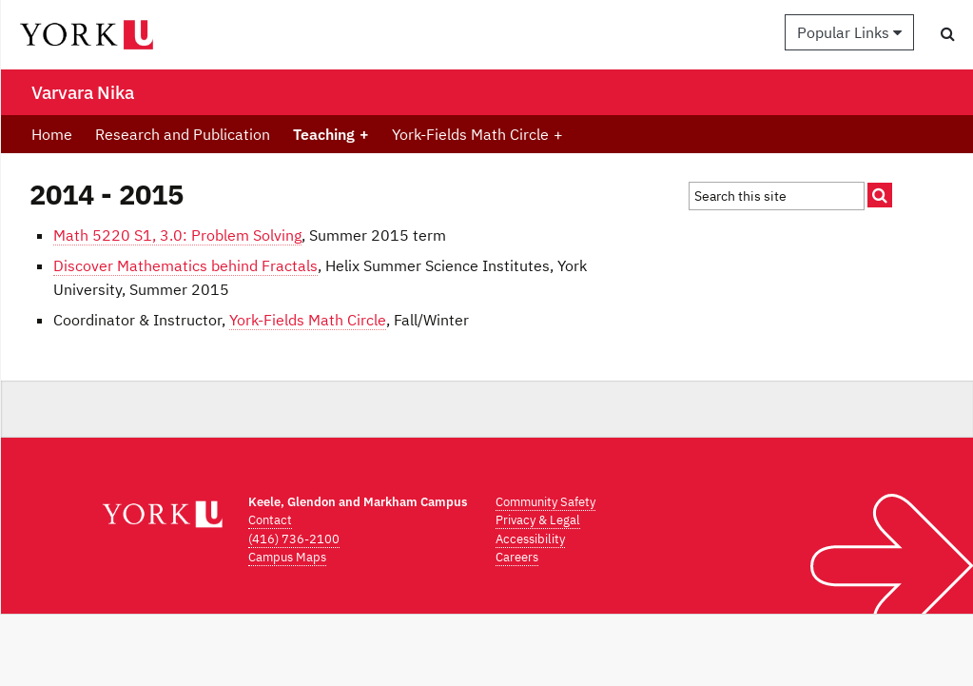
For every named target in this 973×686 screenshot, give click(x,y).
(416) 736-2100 (294, 539)
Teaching (331, 134)
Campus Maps (287, 557)
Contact (270, 520)
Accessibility (530, 539)
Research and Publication (182, 134)
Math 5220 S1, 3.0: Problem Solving (177, 235)
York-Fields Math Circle (477, 134)
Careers (517, 557)
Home (51, 134)
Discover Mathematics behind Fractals (185, 265)
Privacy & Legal (538, 520)
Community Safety (545, 502)
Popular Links (849, 32)
